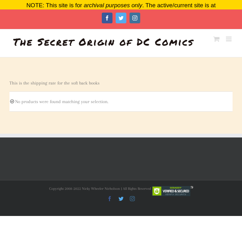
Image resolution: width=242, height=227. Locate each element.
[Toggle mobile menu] (229, 39)
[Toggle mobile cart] (216, 39)
